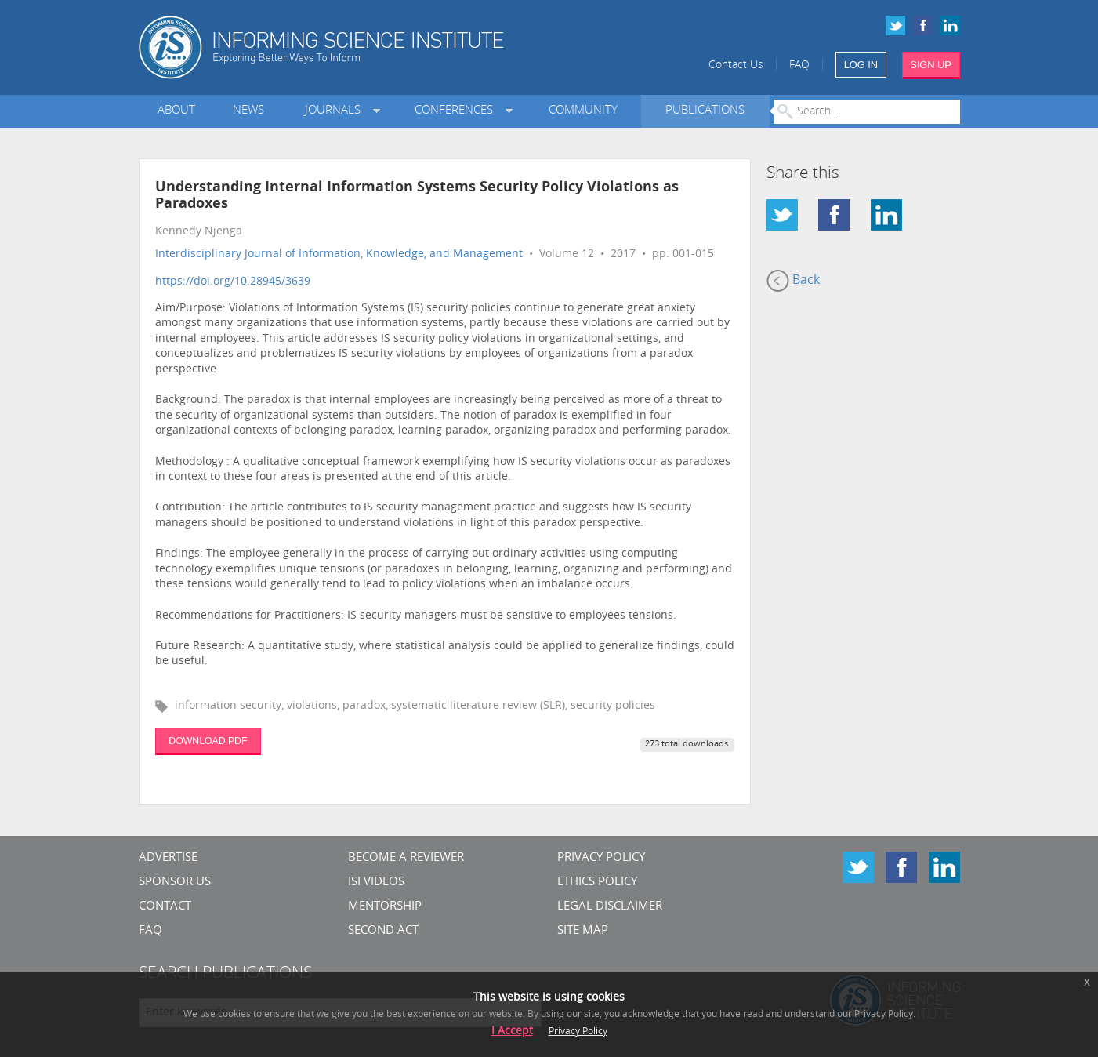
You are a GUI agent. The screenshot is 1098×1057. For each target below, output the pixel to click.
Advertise (168, 858)
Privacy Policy (601, 858)
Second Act (383, 931)
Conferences (457, 111)
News (248, 111)
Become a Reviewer (406, 858)
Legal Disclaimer (609, 907)
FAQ (799, 65)
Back (793, 281)
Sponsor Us (175, 882)
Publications (705, 111)
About (176, 111)
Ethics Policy (597, 882)
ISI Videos (376, 882)
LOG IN (861, 65)
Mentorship (385, 907)
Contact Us (735, 65)
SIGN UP (930, 65)
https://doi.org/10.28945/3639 (232, 282)
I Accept (512, 1031)
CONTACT (165, 907)
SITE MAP (582, 931)
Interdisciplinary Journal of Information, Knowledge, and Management (339, 254)
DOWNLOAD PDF (208, 741)
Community (583, 111)
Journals (336, 111)
